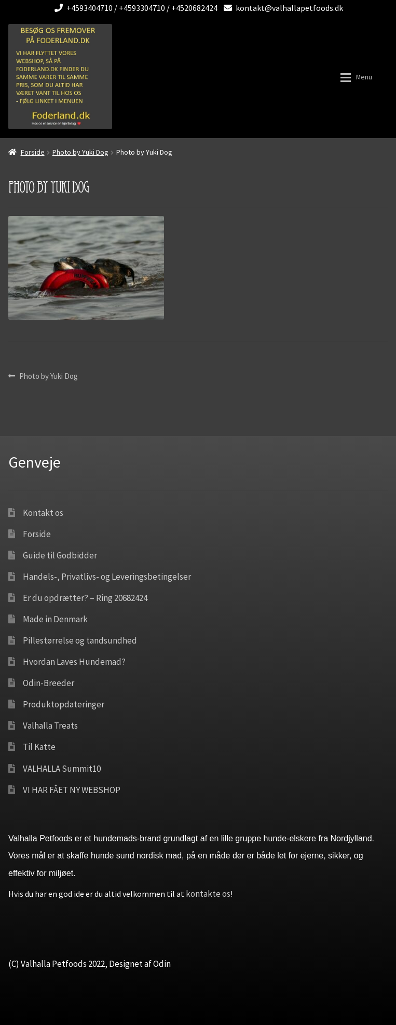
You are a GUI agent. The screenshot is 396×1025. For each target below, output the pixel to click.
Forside (33, 152)
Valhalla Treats (50, 725)
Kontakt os (43, 512)
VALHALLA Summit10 (62, 768)
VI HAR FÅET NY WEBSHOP (71, 790)
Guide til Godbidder (60, 555)
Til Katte (39, 747)
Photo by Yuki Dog (80, 152)
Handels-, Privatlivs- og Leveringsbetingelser (107, 576)
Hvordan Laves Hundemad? (74, 661)
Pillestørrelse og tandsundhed (80, 640)
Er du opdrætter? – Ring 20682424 (85, 598)
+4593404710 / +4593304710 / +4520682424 (134, 8)
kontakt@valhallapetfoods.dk (281, 8)
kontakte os (208, 893)
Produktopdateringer (63, 704)
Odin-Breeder (48, 683)
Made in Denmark (55, 619)
